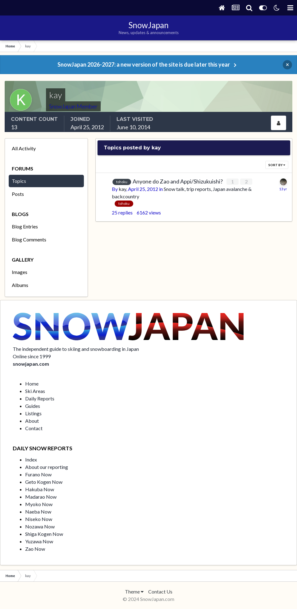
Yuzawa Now (39, 541)
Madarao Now (41, 497)
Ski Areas (35, 391)
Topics (19, 181)
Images (19, 272)
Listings (33, 413)
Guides (32, 406)
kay (122, 189)
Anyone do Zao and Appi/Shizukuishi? (178, 181)
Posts (18, 194)
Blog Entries (25, 226)
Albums (20, 285)
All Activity (24, 148)
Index (31, 459)
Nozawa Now (40, 526)
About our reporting (46, 467)
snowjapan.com (31, 364)
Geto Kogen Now (43, 482)
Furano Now (38, 474)
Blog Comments (29, 239)
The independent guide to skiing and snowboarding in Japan (76, 349)
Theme (134, 591)
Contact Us (160, 591)
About (32, 421)
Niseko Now (38, 519)
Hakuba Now (39, 489)
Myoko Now (39, 504)
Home (32, 383)
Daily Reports (39, 398)
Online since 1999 (32, 356)
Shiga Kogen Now (44, 534)
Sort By (276, 165)
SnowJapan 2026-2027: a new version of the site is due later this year (143, 64)
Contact (34, 428)
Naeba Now (38, 511)
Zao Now (35, 549)
